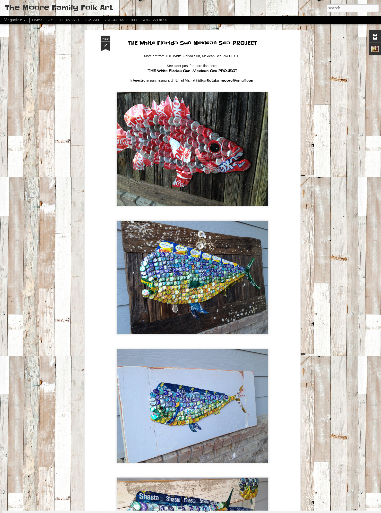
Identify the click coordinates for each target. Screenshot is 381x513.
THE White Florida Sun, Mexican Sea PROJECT (192, 36)
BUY (49, 20)
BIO (59, 20)
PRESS (133, 20)
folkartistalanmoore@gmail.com (225, 45)
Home (37, 20)
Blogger (205, 510)
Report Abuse (222, 510)
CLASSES (92, 20)
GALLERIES (114, 20)
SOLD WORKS (154, 20)
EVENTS (73, 20)
